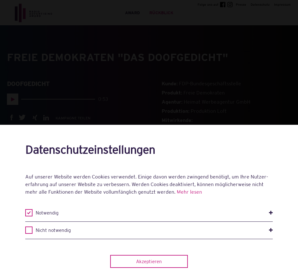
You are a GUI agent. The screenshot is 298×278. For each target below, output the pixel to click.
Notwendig (154, 213)
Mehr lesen (189, 192)
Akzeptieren (149, 261)
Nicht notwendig (154, 230)
